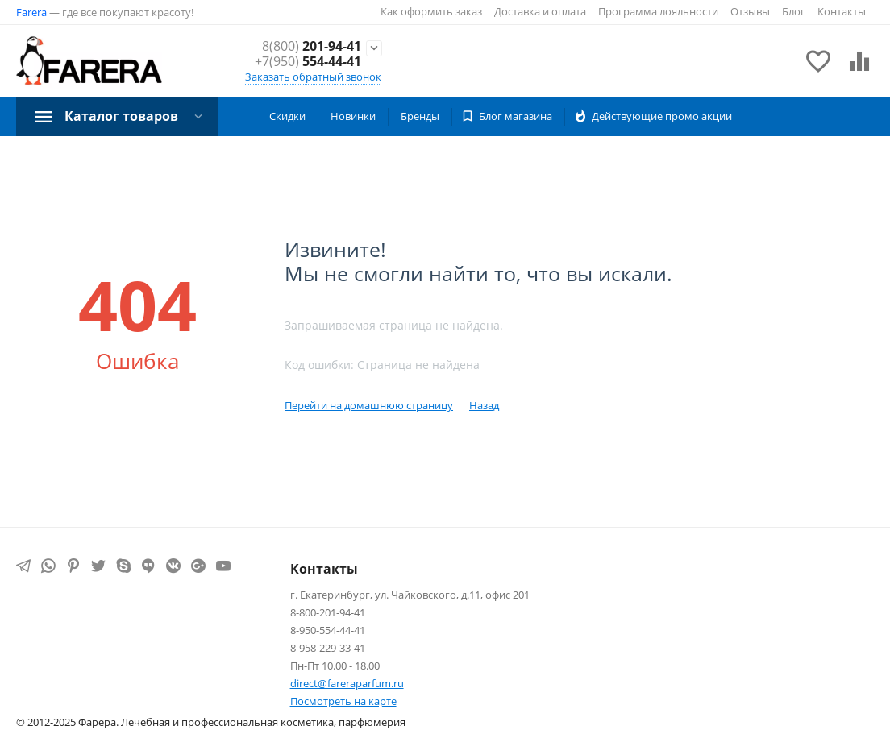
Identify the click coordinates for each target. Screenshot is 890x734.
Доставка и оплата (540, 11)
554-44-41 (308, 61)
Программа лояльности (658, 11)
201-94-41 (311, 46)
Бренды (420, 116)
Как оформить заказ (431, 11)
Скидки (287, 116)
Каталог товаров (121, 116)
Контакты (841, 11)
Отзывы (750, 11)
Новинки (353, 116)
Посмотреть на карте (343, 701)
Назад (484, 405)
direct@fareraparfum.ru (347, 683)
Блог (793, 11)
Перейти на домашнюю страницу (369, 405)
